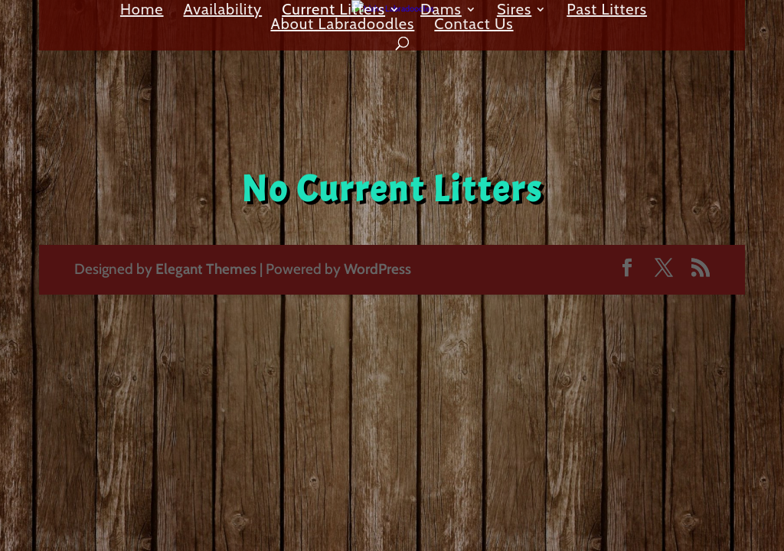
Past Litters (607, 11)
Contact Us (473, 25)
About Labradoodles (342, 25)
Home (142, 11)
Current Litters (333, 11)
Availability (223, 11)
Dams (441, 11)
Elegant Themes (205, 269)
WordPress (377, 269)
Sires (514, 11)
